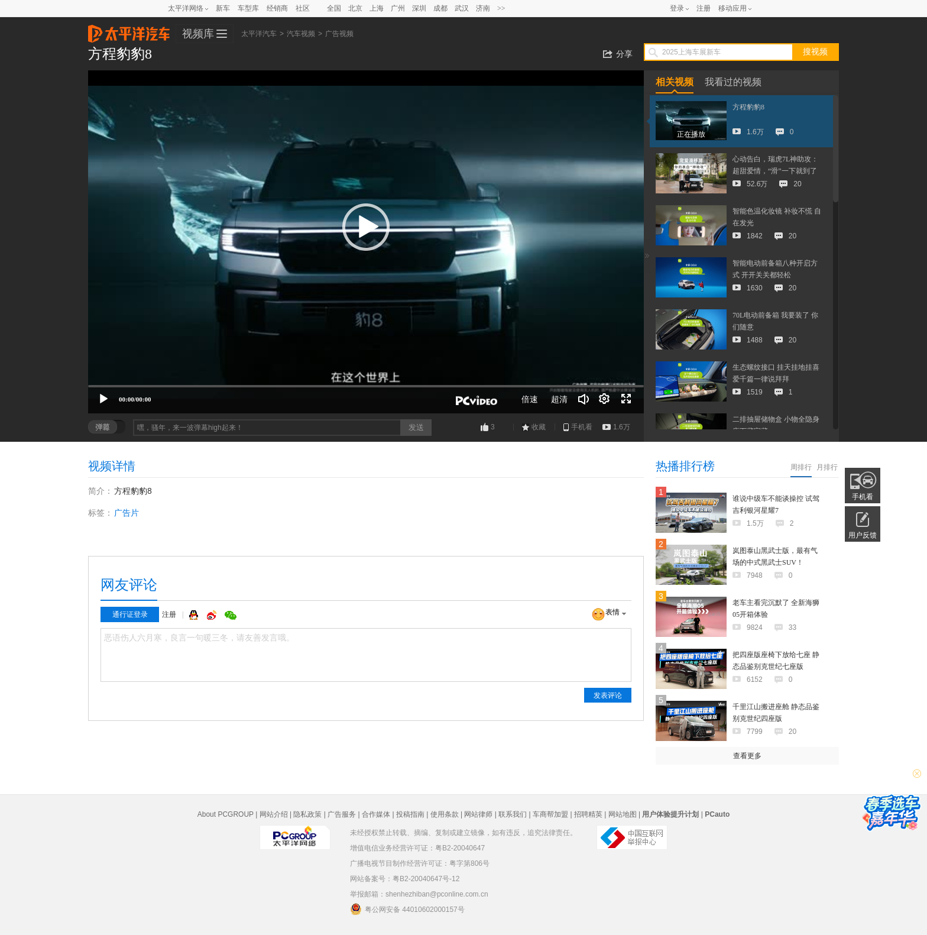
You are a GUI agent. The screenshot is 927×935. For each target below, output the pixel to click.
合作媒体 (376, 814)
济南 (483, 8)
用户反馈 (862, 535)
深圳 (419, 8)
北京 (355, 8)
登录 (677, 8)
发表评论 (608, 695)
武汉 (462, 8)
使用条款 (444, 814)
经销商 (277, 8)
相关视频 (674, 82)
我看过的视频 (733, 82)
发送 (416, 427)
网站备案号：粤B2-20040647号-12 (404, 879)
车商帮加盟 (550, 814)
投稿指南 (410, 814)
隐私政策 (307, 814)
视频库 (198, 34)
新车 (223, 8)
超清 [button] (559, 399)
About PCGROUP (225, 814)
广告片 (126, 512)
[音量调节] (583, 399)
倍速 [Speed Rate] (529, 399)
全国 (334, 8)
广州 (398, 8)
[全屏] (626, 399)
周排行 (801, 467)
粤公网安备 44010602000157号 (407, 909)
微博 (213, 615)
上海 (376, 8)
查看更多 (747, 756)
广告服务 (342, 814)
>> (501, 8)
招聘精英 (588, 814)
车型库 (248, 8)
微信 (230, 615)
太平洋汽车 (129, 30)
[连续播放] (605, 399)
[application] (366, 241)
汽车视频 (301, 34)
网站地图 (622, 814)
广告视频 (339, 34)
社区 (303, 8)
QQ (195, 615)
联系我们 (512, 814)
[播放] (103, 399)
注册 (703, 8)
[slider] (366, 386)
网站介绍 (274, 814)
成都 (440, 8)
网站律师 (478, 814)
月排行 (827, 467)
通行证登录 (130, 614)
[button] (366, 227)
